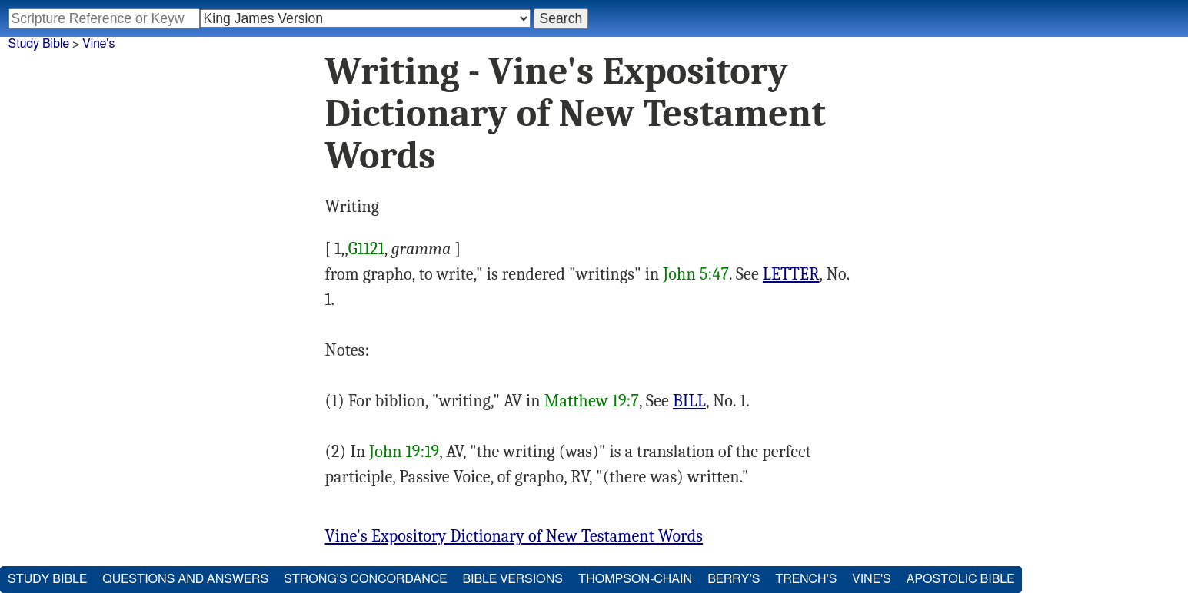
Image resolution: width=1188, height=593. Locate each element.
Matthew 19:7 (591, 401)
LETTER (791, 274)
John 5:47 (696, 274)
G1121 (366, 249)
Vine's (98, 44)
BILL (689, 401)
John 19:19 (404, 452)
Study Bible (38, 44)
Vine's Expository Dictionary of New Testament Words (514, 536)
